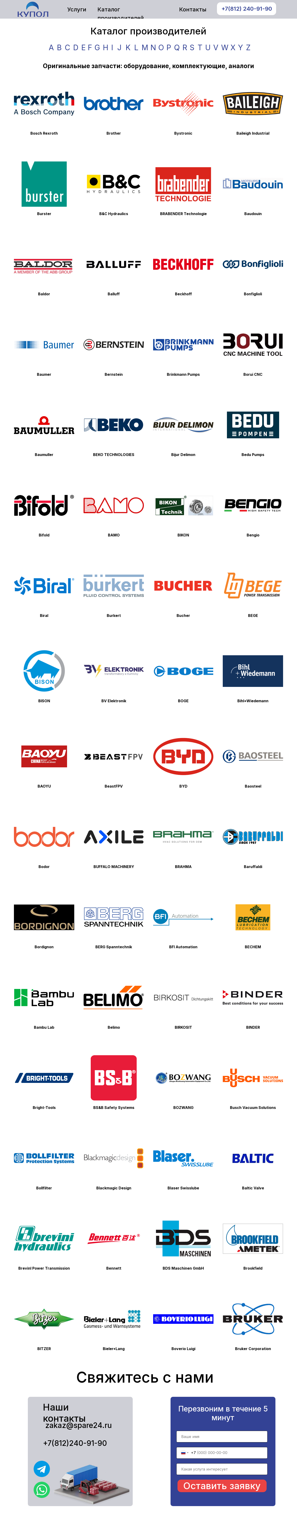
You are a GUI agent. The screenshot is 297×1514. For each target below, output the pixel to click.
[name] (222, 1436)
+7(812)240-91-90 (75, 1443)
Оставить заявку (222, 1485)
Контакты (192, 9)
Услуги (76, 9)
